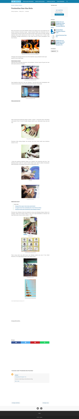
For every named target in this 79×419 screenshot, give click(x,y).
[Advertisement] (30, 21)
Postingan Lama (46, 402)
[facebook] (16, 342)
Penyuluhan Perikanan (28, 1)
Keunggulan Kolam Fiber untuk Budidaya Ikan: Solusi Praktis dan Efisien (28, 207)
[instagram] (41, 408)
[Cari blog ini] (67, 1)
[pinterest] (35, 342)
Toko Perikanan (60, 1)
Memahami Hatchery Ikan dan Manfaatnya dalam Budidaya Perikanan (27, 209)
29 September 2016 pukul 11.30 (20, 376)
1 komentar (27, 11)
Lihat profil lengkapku (59, 14)
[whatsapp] (44, 342)
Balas (16, 381)
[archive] (54, 51)
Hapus (18, 381)
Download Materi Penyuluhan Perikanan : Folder (61, 31)
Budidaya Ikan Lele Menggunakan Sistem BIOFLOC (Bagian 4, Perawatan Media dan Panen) (58, 24)
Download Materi (51, 1)
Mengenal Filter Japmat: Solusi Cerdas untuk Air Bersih (25, 206)
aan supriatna (59, 10)
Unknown (16, 375)
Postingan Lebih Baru (16, 402)
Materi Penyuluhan (39, 1)
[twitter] (25, 342)
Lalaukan (40, 417)
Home (39, 413)
